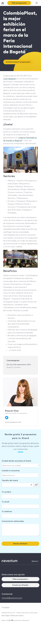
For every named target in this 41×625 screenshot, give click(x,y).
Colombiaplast (9, 79)
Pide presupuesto (19, 3)
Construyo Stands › (20, 585)
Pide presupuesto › (20, 579)
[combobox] (20, 465)
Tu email (5, 502)
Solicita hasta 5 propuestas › (18, 62)
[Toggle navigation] (36, 3)
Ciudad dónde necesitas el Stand (16, 461)
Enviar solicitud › (20, 544)
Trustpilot (5, 607)
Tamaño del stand (10, 480)
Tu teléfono (7, 511)
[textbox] (19, 465)
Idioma (35, 561)
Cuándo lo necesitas (11, 471)
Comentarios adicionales (13, 521)
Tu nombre (6, 492)
